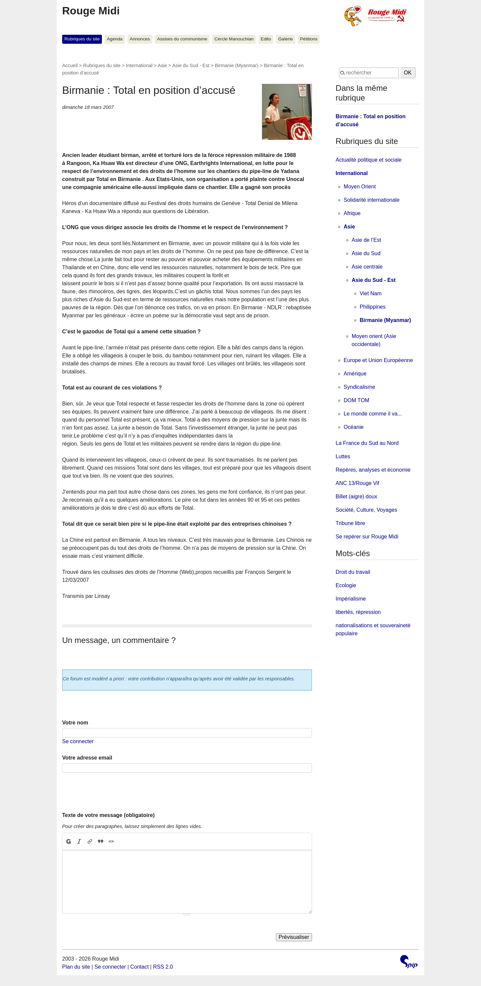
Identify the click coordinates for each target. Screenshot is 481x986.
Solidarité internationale (371, 200)
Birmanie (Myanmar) (236, 65)
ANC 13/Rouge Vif (357, 483)
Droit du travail (353, 572)
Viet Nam (371, 293)
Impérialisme (351, 599)
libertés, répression (358, 612)
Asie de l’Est (366, 240)
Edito (266, 38)
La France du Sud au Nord (367, 443)
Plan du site (76, 967)
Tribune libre (350, 523)
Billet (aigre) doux (356, 496)
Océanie (354, 427)
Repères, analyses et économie (373, 470)
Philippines (372, 307)
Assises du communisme (182, 38)
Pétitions (308, 38)
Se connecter (78, 741)
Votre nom (75, 722)
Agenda (115, 38)
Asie (162, 65)
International (139, 65)
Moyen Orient (360, 186)
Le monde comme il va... (373, 414)
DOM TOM (356, 400)
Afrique (352, 213)
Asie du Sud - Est (190, 65)
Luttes (343, 456)
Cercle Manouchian (234, 38)
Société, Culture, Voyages (366, 510)
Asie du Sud (366, 253)
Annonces (140, 38)
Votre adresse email (87, 758)
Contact (139, 967)
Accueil (69, 65)
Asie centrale (367, 267)
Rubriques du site (82, 38)
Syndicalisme (359, 387)
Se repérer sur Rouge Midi (367, 536)
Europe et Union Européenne (378, 360)
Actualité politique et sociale (369, 160)
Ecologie (346, 585)
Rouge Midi (91, 11)
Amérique (355, 373)
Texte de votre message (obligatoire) (108, 815)
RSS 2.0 (163, 967)
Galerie (285, 38)
